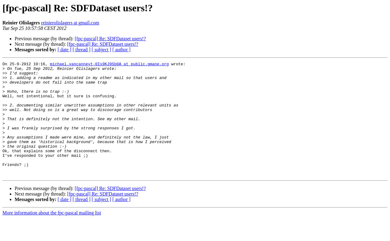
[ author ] (121, 49)
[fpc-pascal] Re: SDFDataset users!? (110, 38)
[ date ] (64, 49)
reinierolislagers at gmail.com (70, 22)
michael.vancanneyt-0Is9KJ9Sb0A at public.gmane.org (109, 64)
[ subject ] (101, 49)
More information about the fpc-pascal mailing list (51, 235)
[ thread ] (81, 49)
